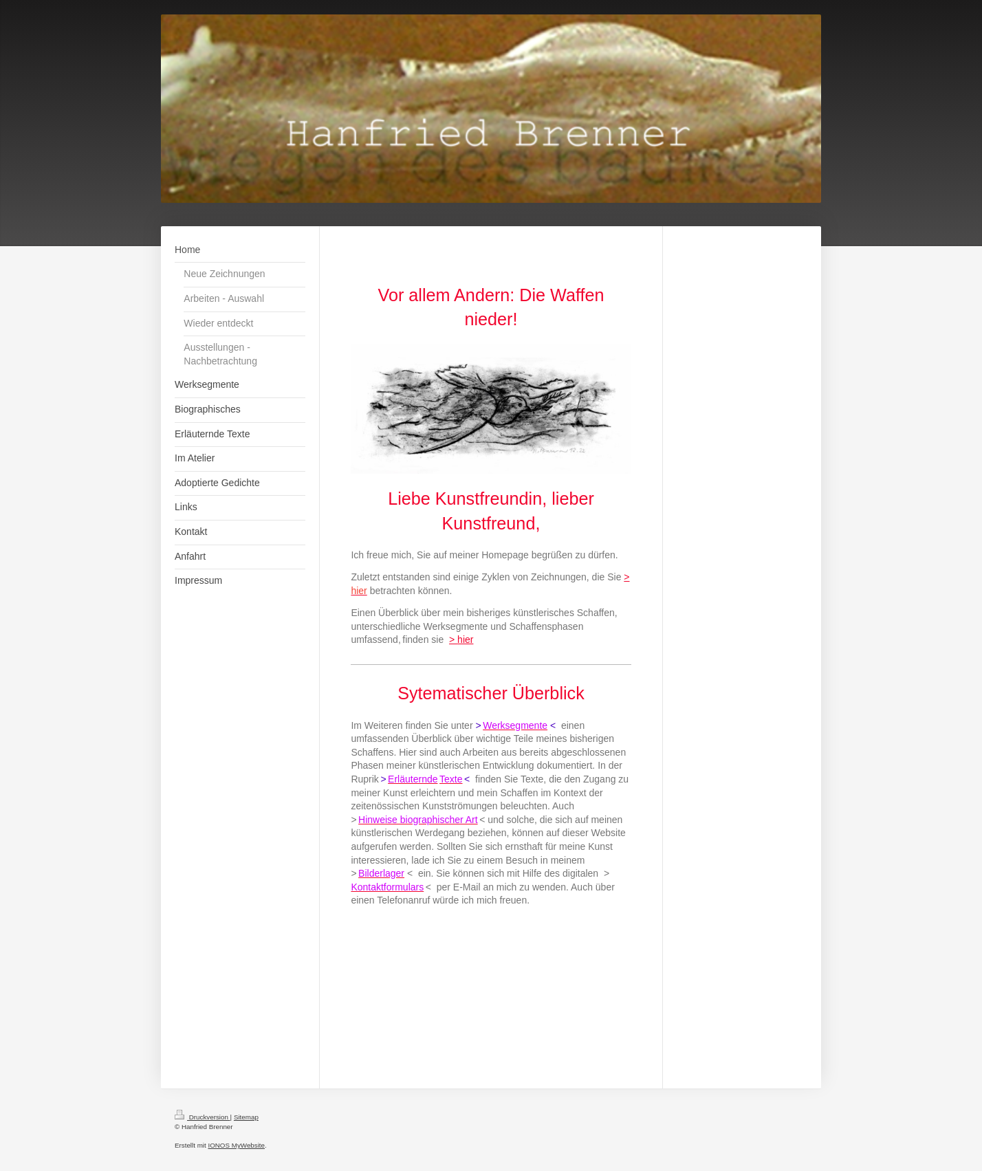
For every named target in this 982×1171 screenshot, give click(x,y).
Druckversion (202, 1117)
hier (465, 639)
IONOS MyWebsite (236, 1145)
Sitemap (246, 1117)
